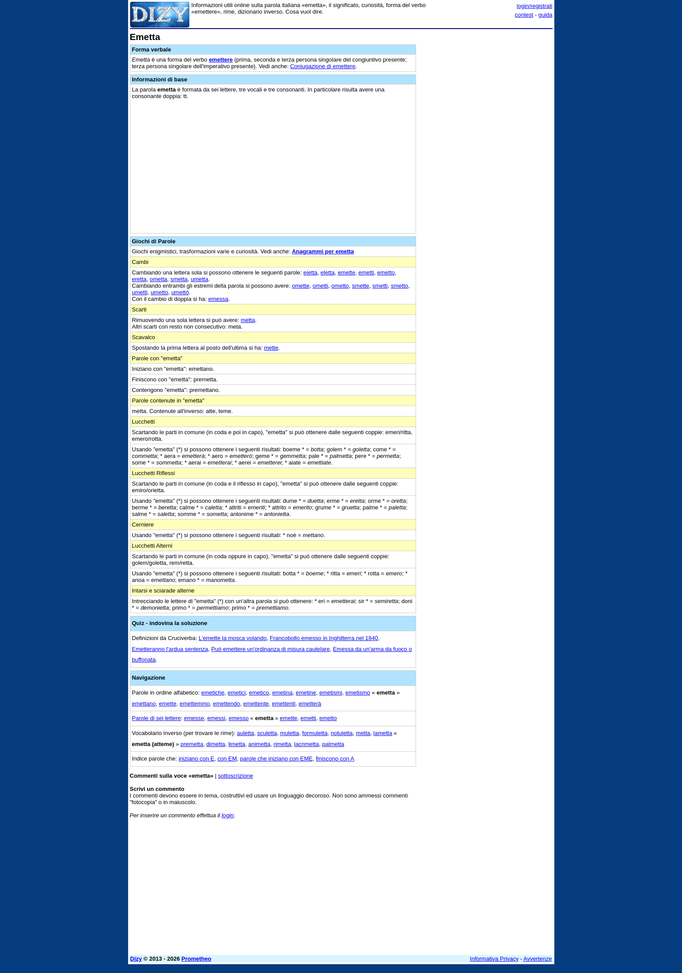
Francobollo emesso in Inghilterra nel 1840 (324, 638)
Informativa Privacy (494, 958)
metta (248, 320)
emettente (256, 703)
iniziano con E (196, 758)
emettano (144, 703)
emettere (220, 59)
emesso (239, 718)
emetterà (310, 703)
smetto (399, 285)
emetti (366, 272)
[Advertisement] (486, 164)
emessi (216, 718)
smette (360, 285)
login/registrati (535, 6)
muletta (289, 733)
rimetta (282, 744)
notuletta (342, 733)
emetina (282, 692)
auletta (245, 733)
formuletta (315, 733)
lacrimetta (306, 744)
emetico (259, 692)
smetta (179, 279)
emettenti (283, 703)
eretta (139, 279)
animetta (259, 744)
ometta (158, 279)
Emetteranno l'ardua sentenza (170, 649)
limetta (236, 744)
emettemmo (195, 703)
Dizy (136, 958)
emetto (386, 272)
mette (271, 347)
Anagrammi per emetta (323, 251)
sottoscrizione (235, 775)
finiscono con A (335, 758)
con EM (227, 758)
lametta (382, 733)
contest (524, 14)
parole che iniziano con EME (276, 758)
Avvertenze (537, 958)
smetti (380, 285)
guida (545, 14)
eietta (310, 272)
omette (301, 285)
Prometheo (196, 958)
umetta (199, 279)
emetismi (330, 692)
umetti (139, 292)
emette (346, 272)
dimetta (215, 744)
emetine (306, 692)
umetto (159, 292)
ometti (320, 285)
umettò (180, 292)
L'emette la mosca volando (232, 638)
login (227, 815)
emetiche (213, 692)
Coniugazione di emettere (322, 66)
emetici (237, 692)
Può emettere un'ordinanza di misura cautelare (270, 649)
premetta (192, 744)
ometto (340, 285)
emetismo (357, 692)
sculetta (267, 733)
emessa (218, 299)
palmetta (333, 744)
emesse (194, 718)
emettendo (226, 703)
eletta (328, 272)
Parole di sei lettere (156, 718)
